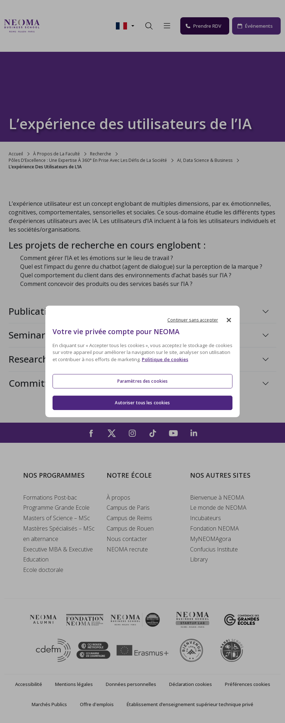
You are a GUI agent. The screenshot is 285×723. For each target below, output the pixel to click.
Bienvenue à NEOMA (217, 497)
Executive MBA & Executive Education (58, 554)
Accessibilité (28, 684)
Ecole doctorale (43, 570)
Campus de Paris (128, 507)
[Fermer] (228, 320)
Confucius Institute (214, 549)
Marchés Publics (49, 704)
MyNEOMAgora (210, 539)
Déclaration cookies (190, 684)
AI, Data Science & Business (204, 160)
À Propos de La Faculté (56, 154)
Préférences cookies (247, 684)
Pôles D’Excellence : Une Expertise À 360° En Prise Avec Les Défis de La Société (88, 160)
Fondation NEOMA (214, 528)
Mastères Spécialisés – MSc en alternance (59, 533)
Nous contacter (127, 539)
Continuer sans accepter (192, 320)
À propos (118, 497)
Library (199, 559)
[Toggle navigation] (50, 26)
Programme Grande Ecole (56, 507)
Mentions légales (74, 684)
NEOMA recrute (127, 549)
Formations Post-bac (50, 497)
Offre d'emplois (97, 704)
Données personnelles (131, 684)
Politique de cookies (165, 359)
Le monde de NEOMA (218, 507)
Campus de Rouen (130, 528)
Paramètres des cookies (142, 381)
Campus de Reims (129, 518)
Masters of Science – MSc (56, 518)
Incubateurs (205, 518)
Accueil (16, 154)
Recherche (100, 154)
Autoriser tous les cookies (142, 403)
